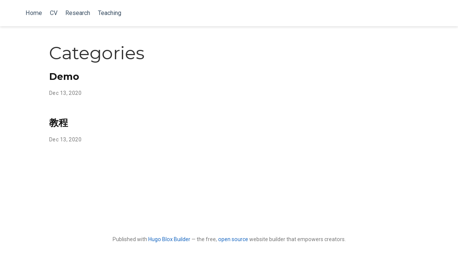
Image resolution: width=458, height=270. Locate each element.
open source (233, 239)
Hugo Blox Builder (169, 239)
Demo (64, 76)
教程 (58, 122)
